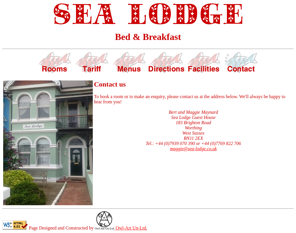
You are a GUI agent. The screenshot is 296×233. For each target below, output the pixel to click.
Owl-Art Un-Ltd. (121, 227)
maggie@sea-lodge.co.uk (193, 148)
